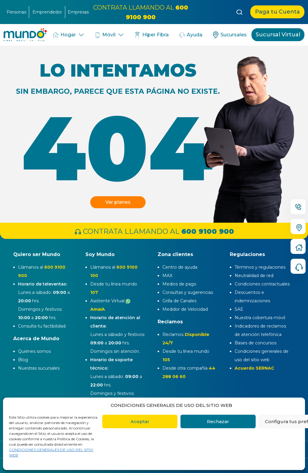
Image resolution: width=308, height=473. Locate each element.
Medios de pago (179, 284)
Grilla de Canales (179, 301)
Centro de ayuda (179, 267)
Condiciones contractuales (262, 284)
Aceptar (140, 421)
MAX (167, 275)
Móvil (105, 34)
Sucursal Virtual (278, 34)
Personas (16, 12)
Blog (23, 359)
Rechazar (218, 421)
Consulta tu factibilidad (42, 326)
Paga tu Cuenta (277, 11)
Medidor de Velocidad (185, 309)
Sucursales (229, 34)
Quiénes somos (34, 351)
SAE (239, 309)
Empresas (78, 12)
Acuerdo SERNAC (254, 368)
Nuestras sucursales (39, 368)
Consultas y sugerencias (187, 292)
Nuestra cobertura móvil (260, 317)
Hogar (64, 34)
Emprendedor (47, 12)
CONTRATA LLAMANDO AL (154, 231)
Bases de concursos (255, 343)
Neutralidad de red (254, 275)
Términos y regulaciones (260, 267)
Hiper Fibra (151, 34)
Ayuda (190, 34)
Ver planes (118, 202)
